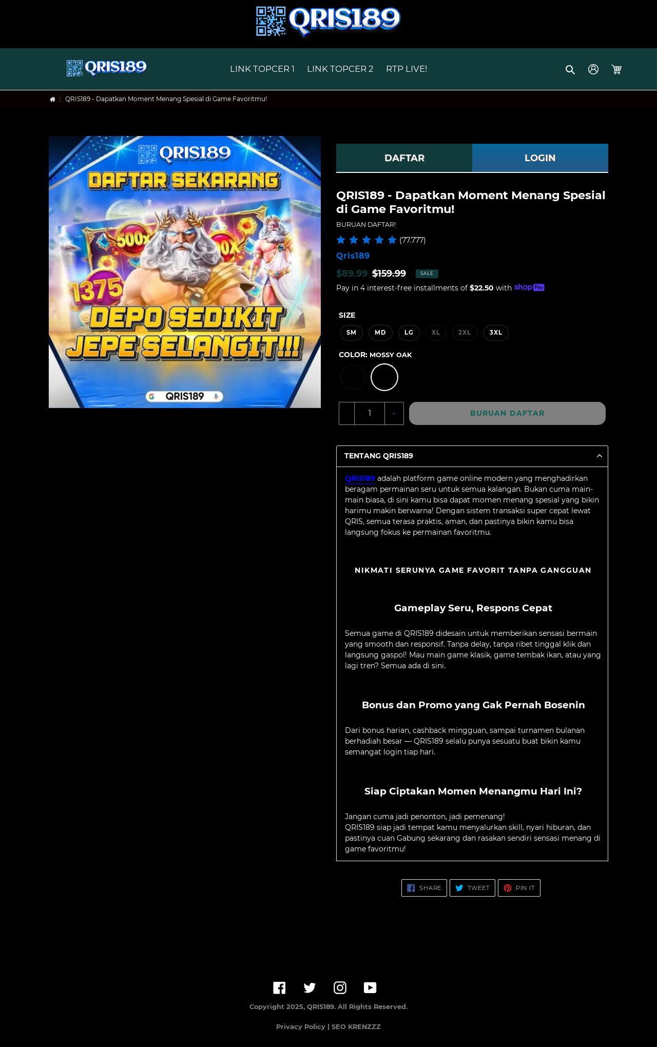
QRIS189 (360, 478)
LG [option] (409, 332)
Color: (375, 354)
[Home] (52, 99)
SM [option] (351, 332)
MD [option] (380, 332)
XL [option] (436, 332)
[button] (571, 69)
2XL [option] (464, 332)
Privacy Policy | (304, 1027)
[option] (353, 377)
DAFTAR (404, 158)
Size (347, 315)
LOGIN (540, 158)
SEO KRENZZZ (356, 1027)
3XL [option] (496, 332)
